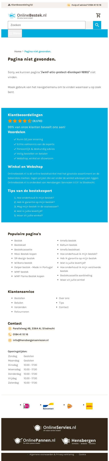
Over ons (64, 298)
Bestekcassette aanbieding (76, 275)
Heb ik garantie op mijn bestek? (36, 202)
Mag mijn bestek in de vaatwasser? (38, 206)
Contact (63, 307)
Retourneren (21, 311)
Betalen (18, 302)
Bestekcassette (23, 249)
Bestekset (20, 244)
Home (17, 51)
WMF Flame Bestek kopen (29, 276)
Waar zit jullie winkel (72, 279)
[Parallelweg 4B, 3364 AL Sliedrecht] (31, 329)
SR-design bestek (24, 258)
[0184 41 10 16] (18, 334)
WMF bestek (21, 271)
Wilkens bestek (23, 262)
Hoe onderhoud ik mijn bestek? (35, 197)
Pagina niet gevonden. (37, 51)
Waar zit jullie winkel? (30, 215)
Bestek (18, 240)
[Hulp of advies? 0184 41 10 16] (84, 5)
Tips (61, 302)
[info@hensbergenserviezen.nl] (28, 340)
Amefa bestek (68, 240)
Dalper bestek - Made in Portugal (33, 267)
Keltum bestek (68, 244)
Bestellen (19, 298)
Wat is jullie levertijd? (29, 211)
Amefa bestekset (70, 249)
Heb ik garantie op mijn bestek (78, 258)
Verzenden (20, 307)
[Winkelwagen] (98, 16)
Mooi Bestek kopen (25, 253)
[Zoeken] (46, 25)
